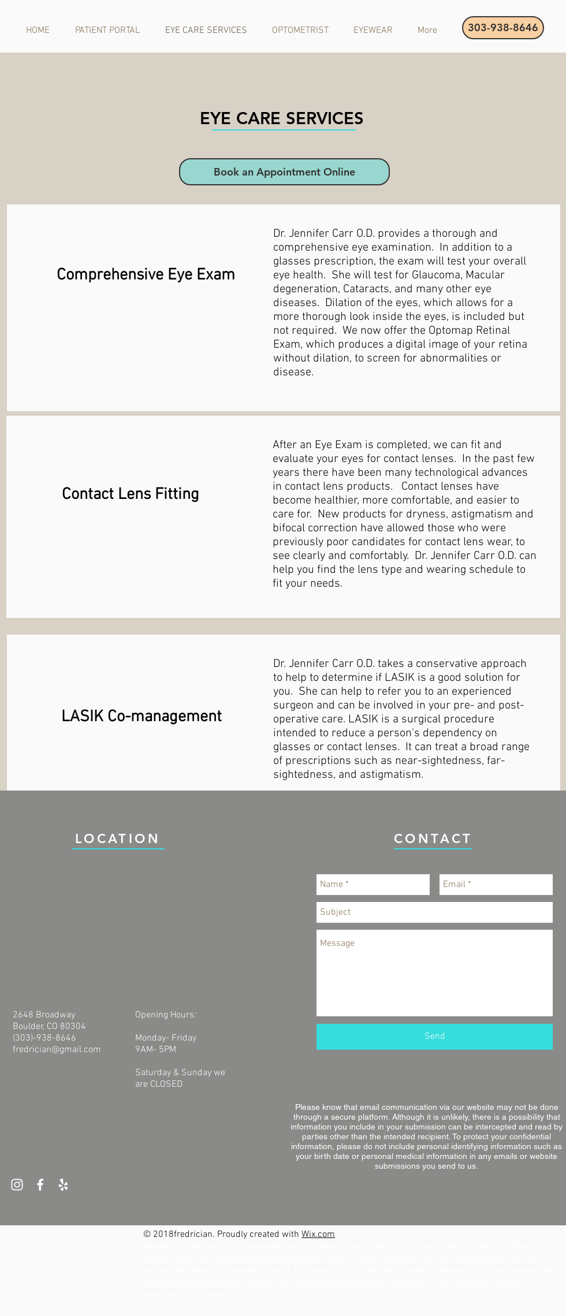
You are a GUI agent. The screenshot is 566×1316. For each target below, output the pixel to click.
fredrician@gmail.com (57, 1050)
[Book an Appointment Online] (284, 171)
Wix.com (318, 1234)
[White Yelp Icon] (63, 1184)
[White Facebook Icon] (40, 1184)
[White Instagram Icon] (17, 1184)
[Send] (434, 1037)
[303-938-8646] (503, 27)
